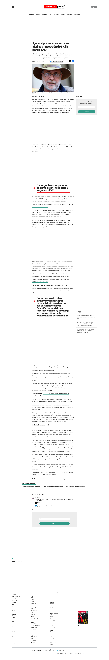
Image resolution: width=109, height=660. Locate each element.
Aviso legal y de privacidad (41, 656)
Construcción (33, 623)
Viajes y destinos (53, 636)
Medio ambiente (34, 636)
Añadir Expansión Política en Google (57, 61)
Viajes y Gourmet (15, 643)
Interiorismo (33, 632)
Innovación (52, 595)
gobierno (32, 14)
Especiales (52, 610)
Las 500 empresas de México (83, 626)
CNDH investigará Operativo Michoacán (75, 486)
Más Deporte (52, 623)
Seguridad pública (67, 479)
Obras (13, 604)
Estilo (32, 608)
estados (57, 14)
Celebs (32, 601)
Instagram (94, 7)
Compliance (33, 656)
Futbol (51, 614)
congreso (45, 14)
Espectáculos (14, 632)
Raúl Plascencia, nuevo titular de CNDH (53, 486)
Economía (14, 598)
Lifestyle (51, 625)
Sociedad (69, 14)
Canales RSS (49, 656)
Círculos (13, 637)
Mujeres (13, 608)
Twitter (92, 7)
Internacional (14, 600)
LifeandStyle (14, 611)
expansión (76, 14)
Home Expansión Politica (17, 596)
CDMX (51, 14)
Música (32, 616)
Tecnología (14, 602)
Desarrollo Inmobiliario (35, 625)
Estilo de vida (33, 603)
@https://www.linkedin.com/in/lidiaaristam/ (47, 506)
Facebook (96, 7)
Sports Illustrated (54, 613)
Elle (32, 596)
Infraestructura (34, 627)
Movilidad (33, 642)
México (34, 41)
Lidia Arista (37, 497)
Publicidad (28, 656)
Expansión (14, 593)
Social (32, 638)
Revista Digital (53, 627)
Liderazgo (52, 605)
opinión (63, 14)
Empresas (14, 594)
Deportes (32, 612)
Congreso (14, 619)
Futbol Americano (53, 618)
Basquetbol (52, 621)
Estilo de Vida (52, 642)
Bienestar (52, 640)
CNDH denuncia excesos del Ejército (31, 486)
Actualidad (52, 603)
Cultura (32, 593)
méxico (39, 14)
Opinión (13, 626)
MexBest (52, 630)
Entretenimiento (34, 610)
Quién (13, 631)
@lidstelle (41, 96)
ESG (12, 606)
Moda (13, 639)
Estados (13, 624)
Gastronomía (52, 632)
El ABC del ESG (53, 597)
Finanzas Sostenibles (54, 593)
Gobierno (13, 615)
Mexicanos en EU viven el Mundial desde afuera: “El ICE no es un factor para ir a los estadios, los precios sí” (85, 324)
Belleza (13, 641)
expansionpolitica (51, 650)
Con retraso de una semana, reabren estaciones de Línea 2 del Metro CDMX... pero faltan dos (85, 331)
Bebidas (51, 634)
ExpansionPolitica (54, 650)
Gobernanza (33, 640)
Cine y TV (33, 614)
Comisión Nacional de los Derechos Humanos (50, 479)
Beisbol (51, 616)
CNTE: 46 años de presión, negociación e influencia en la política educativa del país (86, 317)
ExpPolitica (49, 650)
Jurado (51, 644)
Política (14, 614)
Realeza (13, 635)
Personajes (52, 638)
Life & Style (34, 607)
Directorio (53, 656)
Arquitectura (33, 629)
